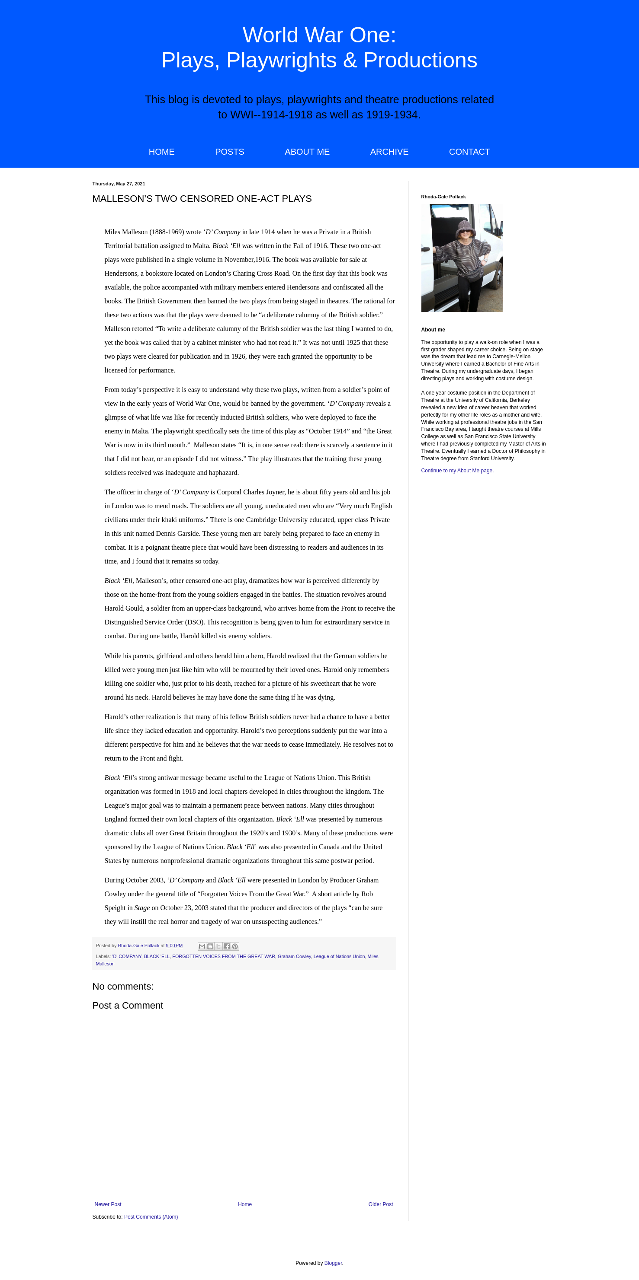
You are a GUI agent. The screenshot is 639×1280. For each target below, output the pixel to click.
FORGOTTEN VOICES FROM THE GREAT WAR (223, 956)
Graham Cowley (294, 956)
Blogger (333, 1263)
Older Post (381, 1204)
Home (245, 1204)
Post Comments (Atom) (151, 1217)
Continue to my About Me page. (457, 471)
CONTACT (469, 151)
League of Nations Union (339, 956)
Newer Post (108, 1204)
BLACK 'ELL (157, 956)
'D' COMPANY (126, 956)
